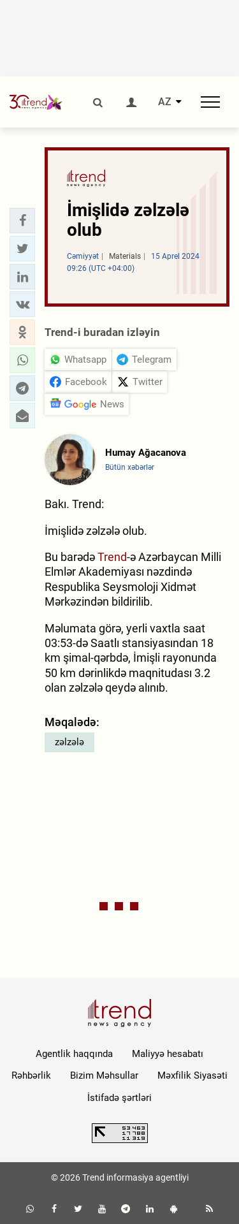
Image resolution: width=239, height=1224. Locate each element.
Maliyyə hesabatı (167, 1054)
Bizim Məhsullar (104, 1075)
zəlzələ (69, 742)
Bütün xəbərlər (129, 467)
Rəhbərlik (31, 1075)
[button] (22, 220)
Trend (112, 557)
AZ (164, 102)
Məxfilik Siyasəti (192, 1075)
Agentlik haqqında (74, 1054)
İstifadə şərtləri (119, 1098)
